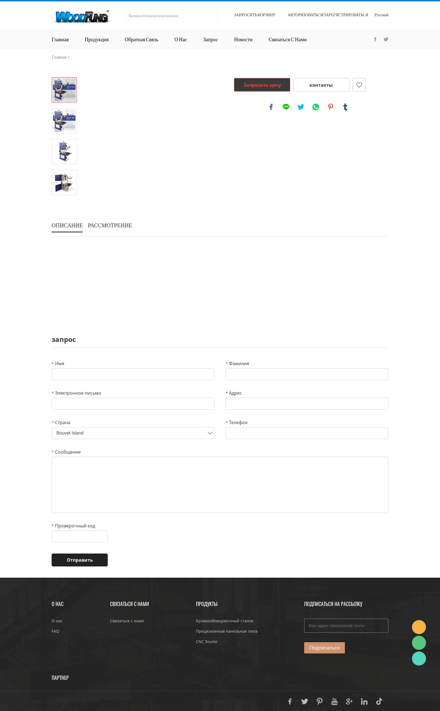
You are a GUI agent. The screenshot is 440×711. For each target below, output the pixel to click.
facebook (271, 107)
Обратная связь (141, 39)
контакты (321, 85)
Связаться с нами (288, 39)
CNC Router (207, 641)
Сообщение (66, 452)
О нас (180, 39)
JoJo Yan (419, 627)
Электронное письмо (76, 393)
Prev (64, 69)
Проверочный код (73, 526)
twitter (301, 107)
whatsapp (315, 107)
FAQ (55, 631)
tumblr (345, 107)
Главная (60, 39)
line (286, 107)
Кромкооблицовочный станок (224, 620)
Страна (61, 422)
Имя (58, 363)
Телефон (236, 422)
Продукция (97, 39)
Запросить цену (262, 85)
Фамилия (237, 363)
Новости (243, 39)
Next (64, 203)
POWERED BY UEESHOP (78, 700)
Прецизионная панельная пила (227, 631)
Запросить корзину (255, 14)
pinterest (330, 107)
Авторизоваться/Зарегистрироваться (328, 14)
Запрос (210, 39)
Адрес (234, 393)
